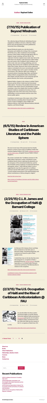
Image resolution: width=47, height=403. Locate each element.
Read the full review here (14, 176)
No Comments (33, 35)
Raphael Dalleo (23, 2)
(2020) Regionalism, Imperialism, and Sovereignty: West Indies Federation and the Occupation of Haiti (12, 382)
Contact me (5, 359)
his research (21, 318)
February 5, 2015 (24, 211)
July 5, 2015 (24, 35)
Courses (4, 355)
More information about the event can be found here (22, 270)
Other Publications (7, 351)
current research (29, 261)
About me (5, 346)
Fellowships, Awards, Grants (10, 353)
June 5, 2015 (25, 142)
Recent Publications (25, 22)
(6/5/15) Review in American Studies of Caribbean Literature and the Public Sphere (23, 132)
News (17, 22)
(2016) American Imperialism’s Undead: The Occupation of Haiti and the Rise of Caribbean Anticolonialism (13, 387)
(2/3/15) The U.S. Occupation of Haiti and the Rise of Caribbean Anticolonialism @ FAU (23, 295)
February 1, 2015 (25, 305)
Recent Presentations (25, 194)
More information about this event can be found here (22, 328)
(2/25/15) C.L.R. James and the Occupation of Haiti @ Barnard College (23, 203)
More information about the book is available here (21, 108)
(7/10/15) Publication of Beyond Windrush (23, 29)
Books (4, 349)
